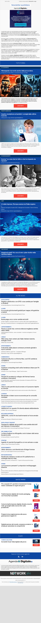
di (20, 401)
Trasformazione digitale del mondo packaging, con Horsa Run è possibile (15, 495)
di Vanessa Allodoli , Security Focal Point (10, 437)
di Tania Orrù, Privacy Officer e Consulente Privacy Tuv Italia (14, 72)
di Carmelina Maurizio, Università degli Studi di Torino (13, 305)
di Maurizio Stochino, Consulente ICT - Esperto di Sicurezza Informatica (17, 460)
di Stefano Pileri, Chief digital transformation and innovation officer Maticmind (18, 390)
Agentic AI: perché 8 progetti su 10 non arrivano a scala (19, 442)
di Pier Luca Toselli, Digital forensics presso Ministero (13, 451)
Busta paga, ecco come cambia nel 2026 (14, 319)
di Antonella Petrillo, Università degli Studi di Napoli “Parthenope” (15, 428)
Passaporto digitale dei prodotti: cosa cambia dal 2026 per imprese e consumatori (19, 425)
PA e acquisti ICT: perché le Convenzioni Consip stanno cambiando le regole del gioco (16, 484)
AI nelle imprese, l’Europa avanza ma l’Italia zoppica (18, 204)
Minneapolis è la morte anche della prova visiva (17, 71)
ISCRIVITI (36, 545)
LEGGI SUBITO (20, 105)
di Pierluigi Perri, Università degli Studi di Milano (11, 362)
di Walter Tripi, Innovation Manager (9, 410)
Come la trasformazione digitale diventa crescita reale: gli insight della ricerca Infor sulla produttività (16, 505)
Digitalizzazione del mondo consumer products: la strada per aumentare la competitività (17, 525)
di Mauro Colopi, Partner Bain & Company (10, 444)
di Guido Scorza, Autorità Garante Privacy (10, 162)
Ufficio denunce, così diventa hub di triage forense (18, 449)
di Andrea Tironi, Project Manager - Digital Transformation (14, 371)
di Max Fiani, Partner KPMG (7, 342)
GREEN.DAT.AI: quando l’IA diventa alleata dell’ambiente (20, 408)
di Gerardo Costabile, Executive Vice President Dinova (13, 256)
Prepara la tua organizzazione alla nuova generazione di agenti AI (13, 515)
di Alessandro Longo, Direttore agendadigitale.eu (12, 117)
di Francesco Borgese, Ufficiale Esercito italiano (11, 419)
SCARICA (36, 490)
